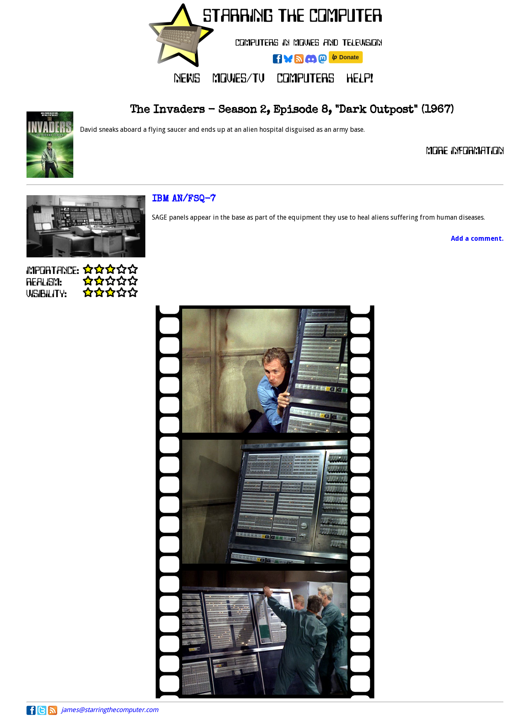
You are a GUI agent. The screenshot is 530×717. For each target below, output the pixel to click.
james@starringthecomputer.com (109, 710)
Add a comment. (477, 238)
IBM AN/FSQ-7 (184, 199)
